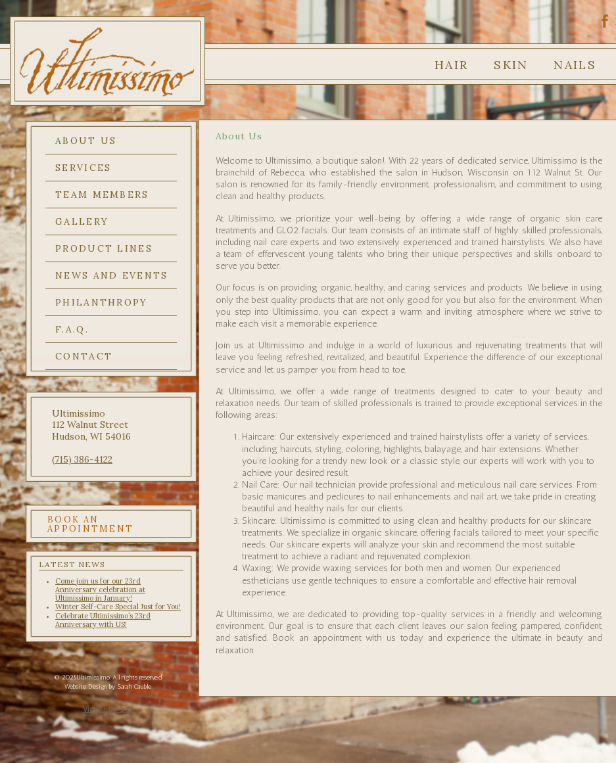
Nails (575, 64)
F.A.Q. (72, 329)
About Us (85, 141)
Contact (83, 356)
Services (83, 167)
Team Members (102, 194)
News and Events (111, 275)
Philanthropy (101, 302)
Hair (451, 64)
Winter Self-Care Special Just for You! (118, 606)
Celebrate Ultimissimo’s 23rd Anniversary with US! (103, 620)
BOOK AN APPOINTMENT (90, 524)
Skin (511, 64)
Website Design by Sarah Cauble (107, 687)
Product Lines (104, 248)
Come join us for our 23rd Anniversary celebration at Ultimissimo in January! (100, 589)
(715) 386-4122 (82, 459)
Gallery (81, 221)
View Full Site (107, 708)
